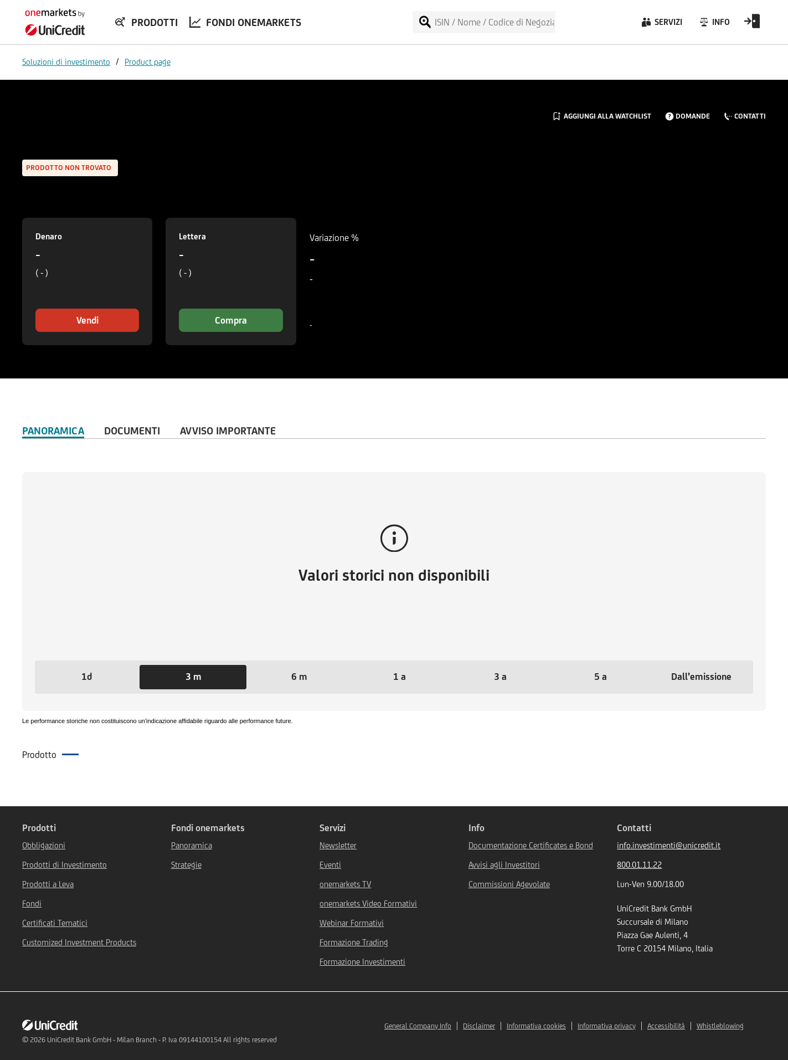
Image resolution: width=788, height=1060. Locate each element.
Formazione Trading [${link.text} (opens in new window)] (354, 942)
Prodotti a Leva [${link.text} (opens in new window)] (48, 884)
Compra (231, 320)
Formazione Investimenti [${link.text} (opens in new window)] (362, 961)
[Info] (714, 25)
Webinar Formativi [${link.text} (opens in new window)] (352, 923)
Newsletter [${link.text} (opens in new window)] (338, 845)
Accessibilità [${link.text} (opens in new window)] (666, 1026)
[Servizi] (660, 25)
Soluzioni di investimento (66, 61)
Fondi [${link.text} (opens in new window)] (32, 903)
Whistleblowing (720, 1026)
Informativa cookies (536, 1026)
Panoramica (53, 430)
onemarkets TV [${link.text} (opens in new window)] (345, 884)
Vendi (87, 320)
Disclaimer (479, 1026)
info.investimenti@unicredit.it (668, 845)
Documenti (132, 430)
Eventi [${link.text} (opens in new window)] (330, 864)
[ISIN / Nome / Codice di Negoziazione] (494, 22)
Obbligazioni (43, 845)
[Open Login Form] (752, 25)
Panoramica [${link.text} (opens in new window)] (191, 845)
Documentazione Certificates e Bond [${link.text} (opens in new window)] (530, 845)
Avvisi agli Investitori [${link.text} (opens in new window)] (504, 864)
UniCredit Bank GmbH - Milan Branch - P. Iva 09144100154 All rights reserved (162, 1040)
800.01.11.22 (639, 864)
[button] (86, 677)
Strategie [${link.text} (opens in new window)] (186, 864)
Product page (148, 61)
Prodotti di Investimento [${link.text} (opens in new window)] (64, 864)
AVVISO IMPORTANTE (228, 430)
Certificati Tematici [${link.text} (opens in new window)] (54, 923)
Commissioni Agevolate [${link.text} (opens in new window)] (509, 884)
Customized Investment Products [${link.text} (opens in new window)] (79, 942)
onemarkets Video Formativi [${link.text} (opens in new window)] (368, 903)
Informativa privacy (607, 1026)
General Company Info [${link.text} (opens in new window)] (417, 1026)
